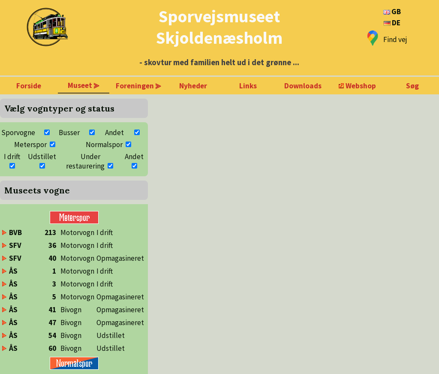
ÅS (13, 271)
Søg (412, 85)
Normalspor (104, 144)
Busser (69, 132)
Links (248, 85)
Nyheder (193, 85)
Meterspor (30, 144)
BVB (15, 232)
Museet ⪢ (83, 85)
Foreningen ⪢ (138, 85)
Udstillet (42, 156)
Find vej (395, 39)
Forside (28, 85)
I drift (12, 156)
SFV (15, 245)
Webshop (361, 85)
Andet (114, 132)
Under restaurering (85, 161)
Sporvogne (18, 132)
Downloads (303, 85)
